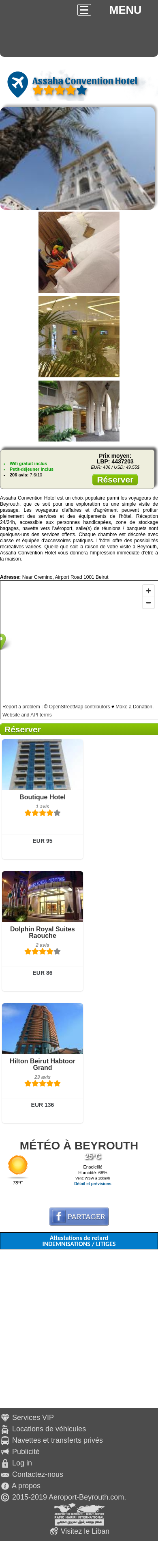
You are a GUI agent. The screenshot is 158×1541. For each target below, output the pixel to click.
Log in (22, 1463)
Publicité (26, 1452)
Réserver (115, 479)
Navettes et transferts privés (57, 1440)
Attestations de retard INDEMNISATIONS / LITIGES (78, 1241)
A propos (26, 1486)
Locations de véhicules (49, 1429)
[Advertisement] (76, 1331)
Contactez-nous (37, 1474)
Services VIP (33, 1417)
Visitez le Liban (85, 1531)
